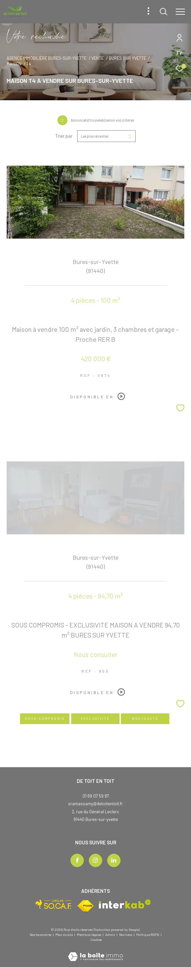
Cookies (96, 940)
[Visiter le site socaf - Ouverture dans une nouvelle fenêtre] (53, 904)
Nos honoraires (40, 935)
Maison (14, 63)
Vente (97, 58)
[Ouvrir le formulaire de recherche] (163, 11)
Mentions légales (89, 935)
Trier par (63, 136)
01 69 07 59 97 (95, 796)
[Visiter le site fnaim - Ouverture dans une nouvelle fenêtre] (85, 906)
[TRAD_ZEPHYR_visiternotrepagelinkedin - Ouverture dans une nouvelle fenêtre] (114, 860)
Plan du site (64, 935)
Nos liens (126, 935)
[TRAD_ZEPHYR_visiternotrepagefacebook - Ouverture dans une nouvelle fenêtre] (77, 860)
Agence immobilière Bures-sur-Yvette (46, 58)
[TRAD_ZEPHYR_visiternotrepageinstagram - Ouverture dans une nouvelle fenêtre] (95, 860)
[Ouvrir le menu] (180, 11)
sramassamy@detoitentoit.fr (95, 803)
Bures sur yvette (127, 58)
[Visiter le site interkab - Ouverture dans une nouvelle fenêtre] (125, 904)
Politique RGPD (147, 935)
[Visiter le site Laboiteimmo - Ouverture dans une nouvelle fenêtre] (95, 952)
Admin (110, 935)
